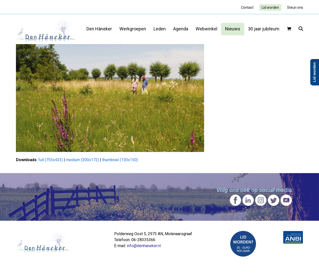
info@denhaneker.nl (144, 245)
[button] (289, 29)
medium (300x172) (82, 159)
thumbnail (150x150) (120, 159)
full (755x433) (50, 159)
